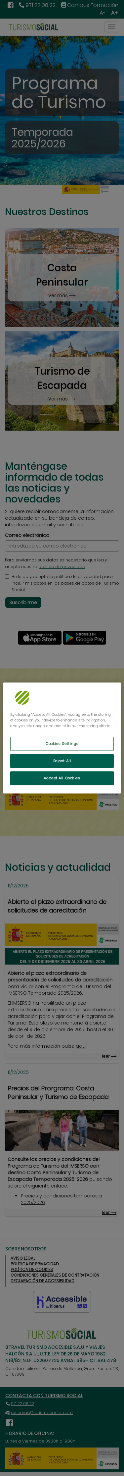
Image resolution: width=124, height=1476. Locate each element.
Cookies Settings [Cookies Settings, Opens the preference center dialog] (62, 743)
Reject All (62, 761)
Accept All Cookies (62, 778)
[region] (62, 738)
